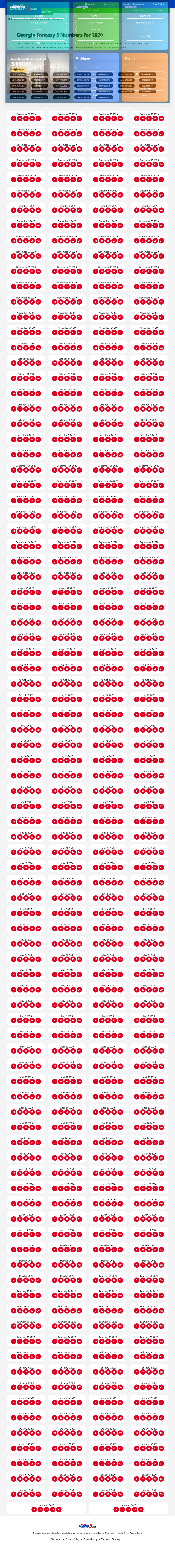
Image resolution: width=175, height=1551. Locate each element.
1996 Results (61, 97)
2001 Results (104, 91)
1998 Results (18, 97)
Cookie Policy (90, 1539)
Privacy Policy (73, 1539)
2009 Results (83, 85)
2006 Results (147, 85)
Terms (104, 1539)
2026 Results (18, 74)
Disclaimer (56, 1539)
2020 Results (147, 74)
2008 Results (104, 85)
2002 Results (83, 91)
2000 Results (126, 91)
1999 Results (147, 91)
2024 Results (61, 74)
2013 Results (147, 80)
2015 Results (104, 80)
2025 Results (39, 74)
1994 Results (104, 97)
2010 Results (61, 85)
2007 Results (126, 85)
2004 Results (39, 91)
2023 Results (83, 74)
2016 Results (83, 80)
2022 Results (104, 74)
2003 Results (61, 91)
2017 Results (61, 80)
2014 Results (126, 80)
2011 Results (39, 85)
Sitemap (116, 1539)
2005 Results (18, 91)
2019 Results (18, 80)
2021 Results (126, 74)
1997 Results (39, 97)
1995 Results (83, 97)
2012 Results (18, 85)
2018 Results (39, 80)
